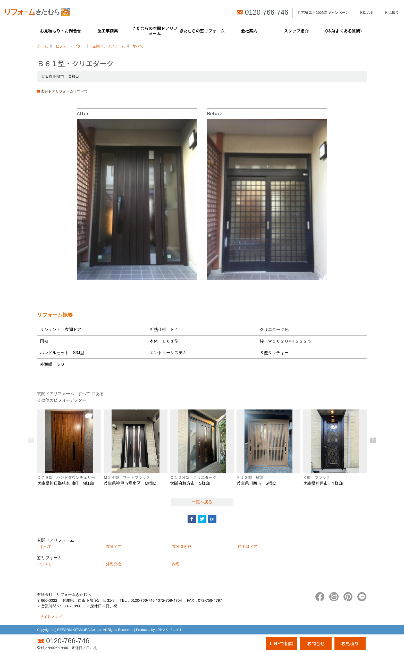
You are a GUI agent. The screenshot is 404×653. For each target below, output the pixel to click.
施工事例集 (107, 31)
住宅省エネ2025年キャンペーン (323, 12)
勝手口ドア (247, 546)
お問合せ (366, 12)
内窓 (176, 564)
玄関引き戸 (181, 546)
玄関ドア (113, 546)
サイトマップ (51, 617)
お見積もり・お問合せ (60, 31)
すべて (46, 546)
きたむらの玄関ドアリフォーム (155, 30)
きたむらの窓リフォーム (202, 31)
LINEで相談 (281, 643)
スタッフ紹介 (296, 31)
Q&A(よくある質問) (343, 31)
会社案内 (249, 31)
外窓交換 (113, 564)
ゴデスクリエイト (169, 630)
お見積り (391, 12)
